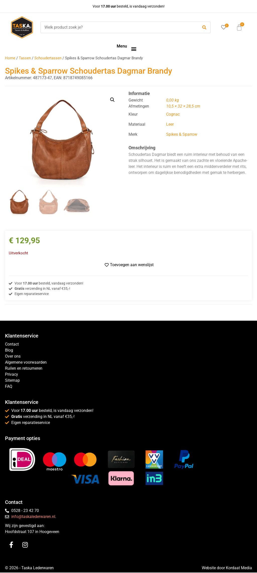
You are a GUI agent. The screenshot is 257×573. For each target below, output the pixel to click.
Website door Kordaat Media (227, 568)
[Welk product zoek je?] (118, 27)
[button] (134, 48)
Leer (170, 124)
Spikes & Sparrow (181, 134)
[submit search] (204, 27)
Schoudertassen (47, 58)
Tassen (25, 58)
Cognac (173, 114)
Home (10, 58)
